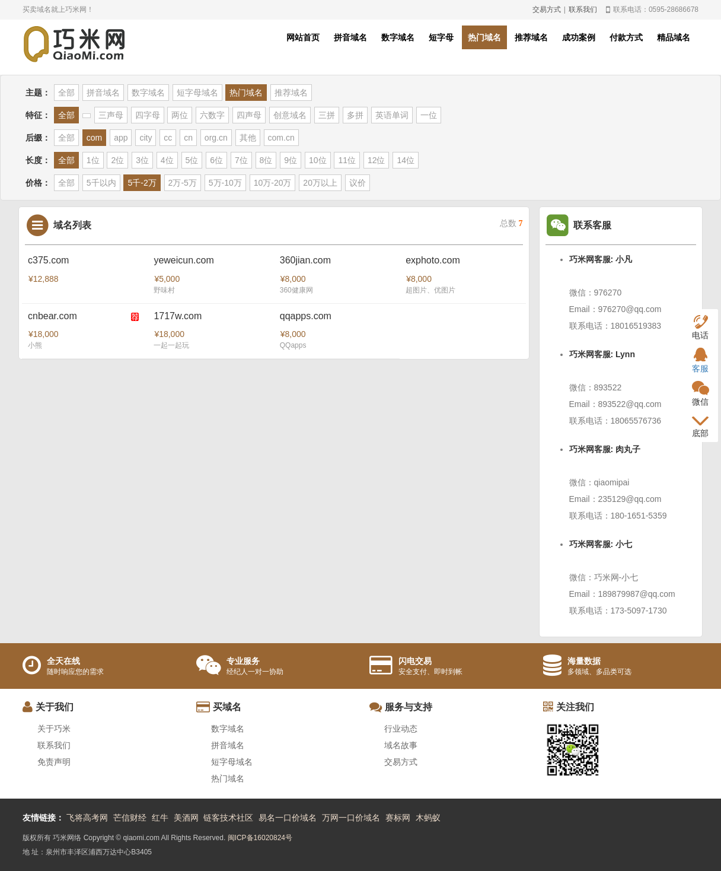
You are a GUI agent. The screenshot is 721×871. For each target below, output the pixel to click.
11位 (347, 160)
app (120, 137)
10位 (318, 160)
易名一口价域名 (288, 817)
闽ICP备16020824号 (260, 838)
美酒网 (186, 817)
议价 (357, 182)
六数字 (212, 115)
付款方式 (626, 37)
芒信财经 (129, 817)
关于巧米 (54, 728)
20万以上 (320, 182)
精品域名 (673, 37)
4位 (167, 160)
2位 (117, 160)
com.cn (281, 137)
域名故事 (400, 745)
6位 (216, 160)
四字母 (147, 115)
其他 (248, 137)
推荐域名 (531, 37)
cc (168, 137)
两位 (179, 115)
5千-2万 (141, 182)
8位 (266, 160)
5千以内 (101, 182)
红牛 (160, 817)
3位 (142, 160)
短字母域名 (197, 92)
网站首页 (303, 37)
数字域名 (397, 37)
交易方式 (546, 9)
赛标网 (397, 817)
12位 (376, 160)
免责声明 (54, 762)
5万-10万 (225, 182)
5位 (192, 160)
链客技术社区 (228, 817)
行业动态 (400, 728)
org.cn (216, 137)
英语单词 (392, 115)
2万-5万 (182, 182)
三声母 (110, 115)
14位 (405, 160)
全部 (66, 92)
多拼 (355, 115)
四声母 (249, 115)
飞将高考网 (87, 817)
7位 (241, 160)
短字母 (441, 37)
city (145, 137)
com (94, 137)
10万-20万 (273, 182)
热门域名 (484, 37)
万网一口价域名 (351, 817)
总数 (511, 223)
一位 (428, 115)
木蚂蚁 (428, 817)
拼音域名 (350, 37)
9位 (290, 160)
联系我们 (583, 9)
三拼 (326, 115)
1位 (93, 160)
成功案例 (578, 37)
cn (188, 137)
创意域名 (290, 115)
